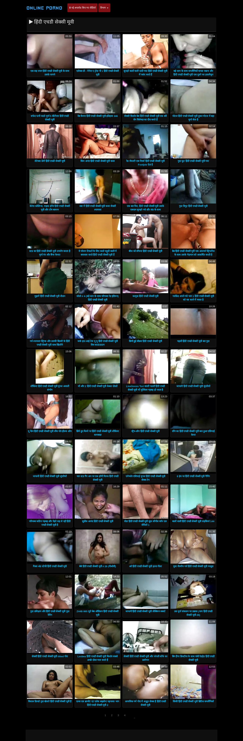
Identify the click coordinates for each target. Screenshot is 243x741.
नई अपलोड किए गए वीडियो (82, 7)
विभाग (104, 7)
